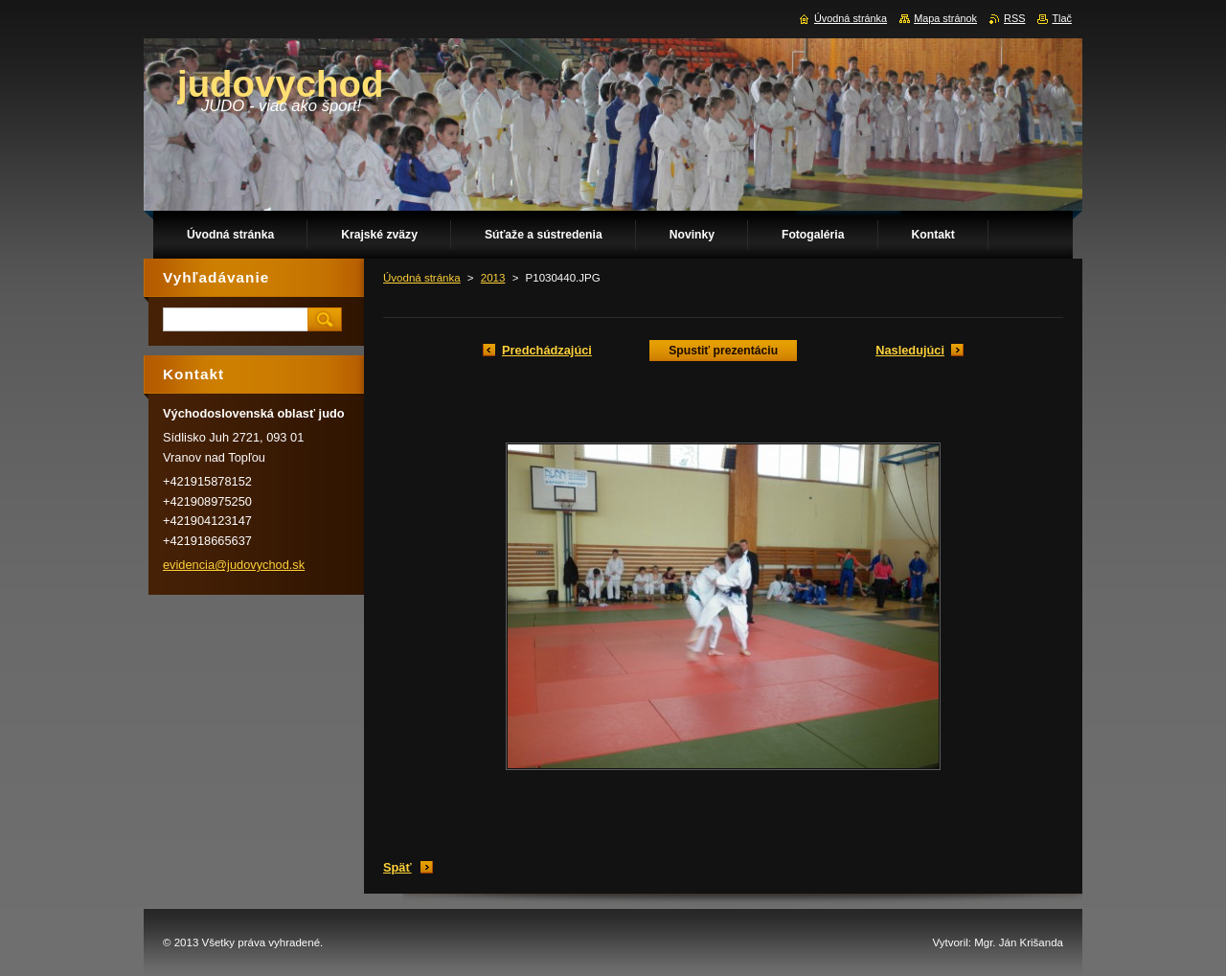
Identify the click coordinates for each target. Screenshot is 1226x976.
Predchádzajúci (547, 350)
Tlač (1062, 18)
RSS (1014, 18)
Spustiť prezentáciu (723, 350)
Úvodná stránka (422, 278)
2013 (493, 278)
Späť (397, 867)
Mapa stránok (945, 18)
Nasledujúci (909, 350)
